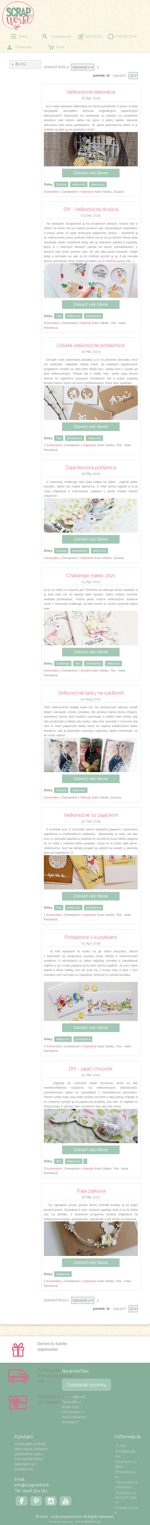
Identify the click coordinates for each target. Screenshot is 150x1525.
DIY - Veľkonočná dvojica (90, 209)
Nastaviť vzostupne (98, 67)
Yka (58, 316)
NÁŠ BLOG (93, 36)
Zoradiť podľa (56, 67)
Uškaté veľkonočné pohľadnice (91, 345)
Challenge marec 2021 (90, 575)
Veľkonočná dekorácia (91, 92)
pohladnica (93, 316)
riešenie (111, 261)
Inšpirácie (87, 191)
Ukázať (119, 76)
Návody (85, 323)
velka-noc (79, 184)
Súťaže (85, 670)
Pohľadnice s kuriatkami (90, 937)
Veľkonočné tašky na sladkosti (91, 693)
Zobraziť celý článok (91, 173)
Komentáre (51, 191)
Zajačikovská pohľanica (90, 467)
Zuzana (61, 184)
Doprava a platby (126, 1464)
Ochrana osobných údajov (126, 1497)
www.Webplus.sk (87, 1521)
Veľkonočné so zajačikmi (91, 815)
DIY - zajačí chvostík (91, 1069)
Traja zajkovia (90, 1191)
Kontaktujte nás (125, 1453)
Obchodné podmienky (126, 1484)
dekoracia (97, 184)
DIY (58, 1161)
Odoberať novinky (86, 1385)
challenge (62, 663)
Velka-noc (63, 1039)
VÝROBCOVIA (126, 36)
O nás (121, 1445)
